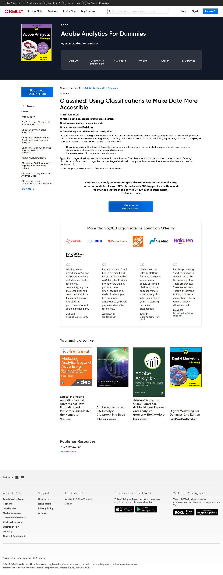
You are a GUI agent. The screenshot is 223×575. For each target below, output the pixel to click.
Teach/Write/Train (13, 499)
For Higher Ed (54, 3)
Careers (7, 503)
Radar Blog (69, 11)
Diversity (8, 531)
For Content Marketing (98, 3)
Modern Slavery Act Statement (74, 567)
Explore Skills (35, 11)
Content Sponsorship (14, 536)
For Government (34, 3)
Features (52, 11)
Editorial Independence (47, 567)
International (74, 493)
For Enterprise (13, 3)
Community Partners (14, 517)
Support (43, 493)
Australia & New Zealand (78, 499)
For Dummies (188, 60)
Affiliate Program (12, 522)
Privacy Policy (45, 508)
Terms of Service (11, 567)
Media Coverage (12, 513)
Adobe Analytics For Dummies (101, 88)
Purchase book (68, 451)
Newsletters (44, 503)
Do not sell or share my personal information (24, 558)
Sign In (195, 11)
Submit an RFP (11, 526)
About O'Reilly (12, 493)
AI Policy (42, 513)
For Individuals (74, 3)
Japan (68, 503)
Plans (183, 11)
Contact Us (44, 499)
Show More (27, 189)
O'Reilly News (10, 508)
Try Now (210, 11)
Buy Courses (88, 11)
